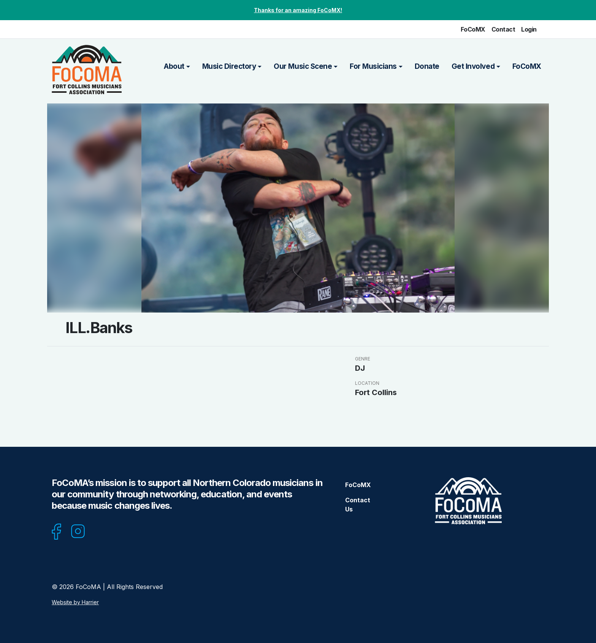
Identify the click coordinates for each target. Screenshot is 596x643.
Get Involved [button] (473, 66)
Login (529, 29)
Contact (503, 29)
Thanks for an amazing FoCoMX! (298, 10)
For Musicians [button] (373, 66)
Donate (427, 66)
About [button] (174, 66)
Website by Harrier (75, 602)
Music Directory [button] (229, 66)
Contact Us (357, 504)
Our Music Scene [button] (303, 66)
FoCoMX (473, 29)
